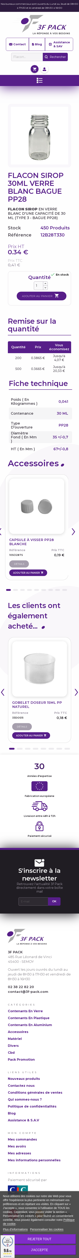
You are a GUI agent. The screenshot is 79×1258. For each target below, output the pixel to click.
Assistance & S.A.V (23, 1120)
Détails (19, 563)
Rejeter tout (39, 1239)
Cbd (11, 1053)
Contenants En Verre (25, 1011)
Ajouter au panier (40, 295)
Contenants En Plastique (29, 1018)
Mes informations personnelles (34, 1160)
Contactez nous (21, 1086)
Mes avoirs (17, 1146)
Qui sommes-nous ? (25, 1099)
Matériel (15, 1039)
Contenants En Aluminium (30, 1025)
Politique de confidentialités (32, 1106)
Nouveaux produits (24, 1079)
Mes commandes (22, 1139)
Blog (37, 44)
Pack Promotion (21, 1059)
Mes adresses (19, 1153)
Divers (13, 1046)
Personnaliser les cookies (46, 1229)
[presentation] (73, 532)
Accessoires (18, 1032)
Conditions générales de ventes (35, 1092)
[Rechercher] (27, 57)
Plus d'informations (15, 1229)
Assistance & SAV (59, 44)
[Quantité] (38, 285)
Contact (17, 44)
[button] (8, 590)
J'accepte (39, 1250)
